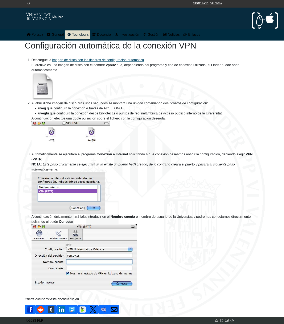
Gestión (151, 34)
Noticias (171, 34)
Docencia (101, 34)
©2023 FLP (34, 320)
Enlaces (191, 34)
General (55, 34)
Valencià (216, 3)
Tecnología (78, 34)
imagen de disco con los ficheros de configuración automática (98, 60)
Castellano (201, 3)
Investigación (126, 34)
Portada (34, 34)
